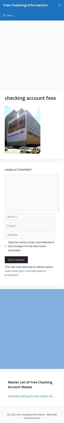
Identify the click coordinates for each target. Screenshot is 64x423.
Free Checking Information (25, 5)
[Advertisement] (32, 54)
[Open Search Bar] (59, 5)
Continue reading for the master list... (31, 396)
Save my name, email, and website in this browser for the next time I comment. (31, 246)
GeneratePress (32, 418)
